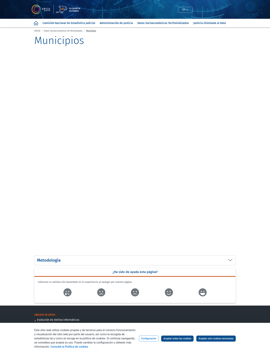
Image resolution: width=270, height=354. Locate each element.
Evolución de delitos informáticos (58, 319)
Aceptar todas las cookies (177, 338)
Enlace (67, 292)
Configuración (148, 338)
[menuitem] (36, 23)
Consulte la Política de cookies (69, 346)
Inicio (37, 30)
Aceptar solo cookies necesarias (216, 338)
